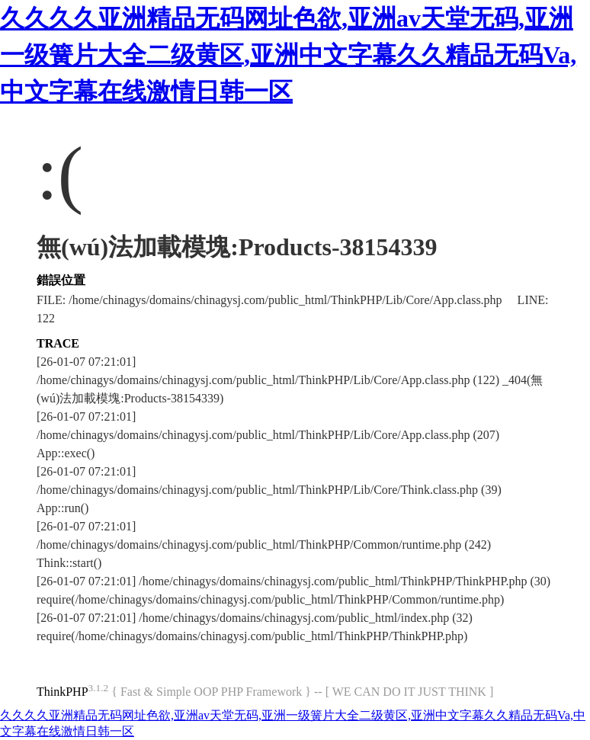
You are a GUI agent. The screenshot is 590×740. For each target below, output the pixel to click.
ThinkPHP (62, 691)
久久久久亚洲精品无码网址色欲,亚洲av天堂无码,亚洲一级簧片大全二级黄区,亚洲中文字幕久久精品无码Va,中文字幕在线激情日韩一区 (288, 55)
